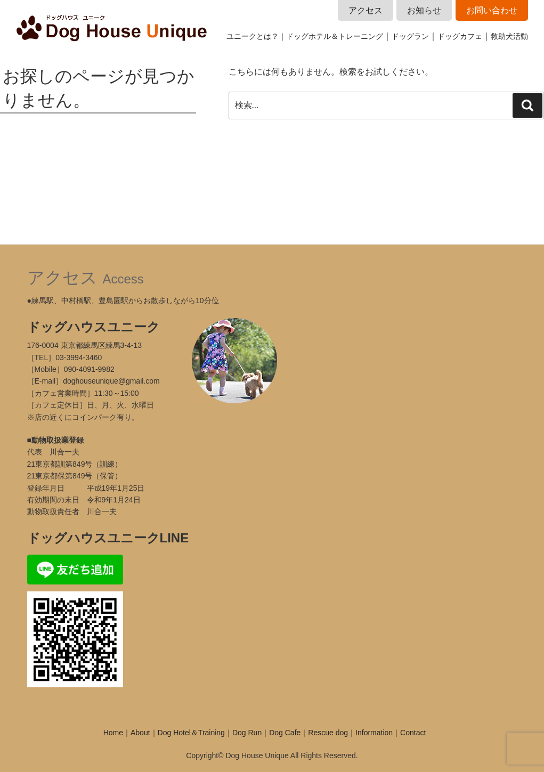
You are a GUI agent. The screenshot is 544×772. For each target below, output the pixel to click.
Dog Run (247, 732)
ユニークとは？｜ (256, 36)
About (140, 732)
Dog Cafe (285, 732)
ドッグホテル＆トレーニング (334, 36)
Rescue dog (328, 732)
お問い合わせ (491, 10)
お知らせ (424, 10)
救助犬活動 (509, 36)
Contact (413, 732)
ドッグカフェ (459, 36)
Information (374, 732)
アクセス (365, 10)
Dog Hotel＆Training (191, 732)
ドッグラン (410, 36)
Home (113, 732)
